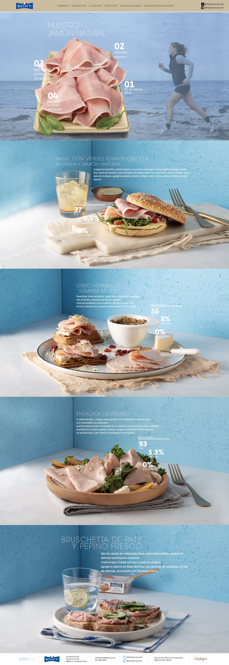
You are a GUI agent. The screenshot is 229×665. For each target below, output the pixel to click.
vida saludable (131, 5)
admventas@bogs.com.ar (105, 658)
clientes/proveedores (159, 5)
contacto (111, 5)
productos (79, 5)
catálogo (95, 5)
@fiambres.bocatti (132, 657)
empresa (63, 5)
